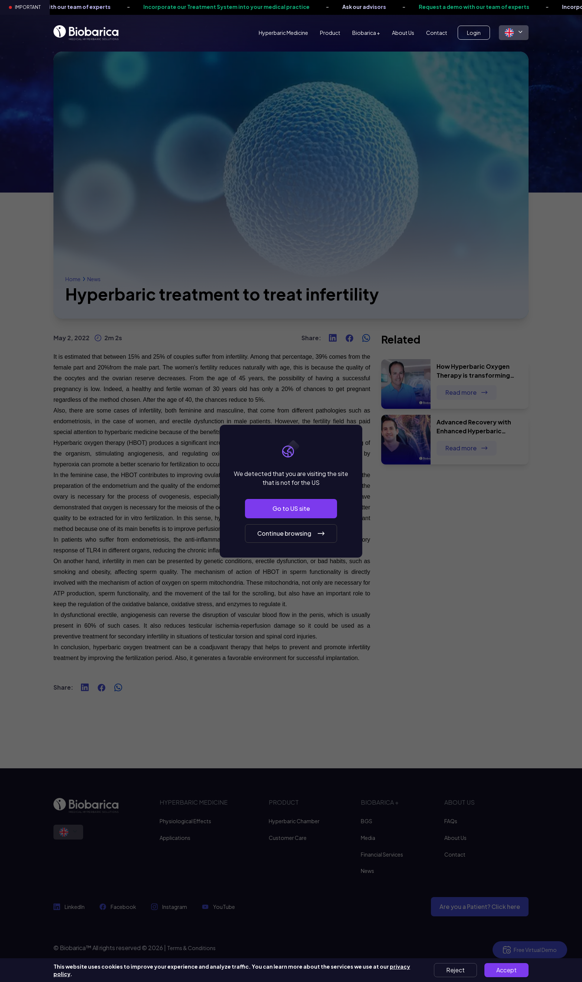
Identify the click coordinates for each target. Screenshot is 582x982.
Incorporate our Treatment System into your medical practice (235, 6)
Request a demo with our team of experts (482, 6)
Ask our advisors (373, 6)
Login (474, 32)
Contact (436, 32)
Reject (455, 970)
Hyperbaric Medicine (283, 32)
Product (330, 32)
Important (28, 7)
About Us (403, 32)
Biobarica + (366, 32)
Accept (506, 970)
